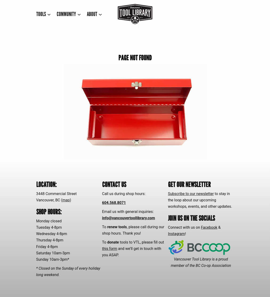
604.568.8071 (114, 202)
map (66, 200)
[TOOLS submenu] (43, 14)
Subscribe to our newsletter (191, 193)
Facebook (209, 227)
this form (109, 248)
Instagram (176, 234)
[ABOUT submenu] (94, 14)
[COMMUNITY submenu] (69, 14)
